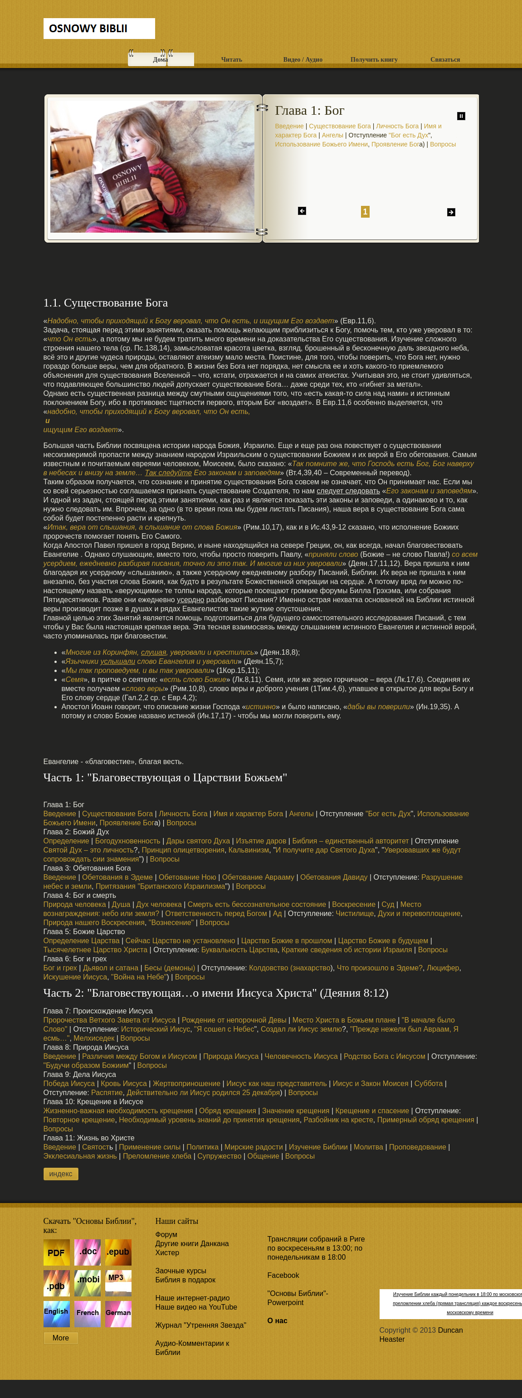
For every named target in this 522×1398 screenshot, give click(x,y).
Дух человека (158, 904)
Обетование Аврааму (258, 877)
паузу (461, 116)
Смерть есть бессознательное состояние (257, 904)
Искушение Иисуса (75, 977)
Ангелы (332, 135)
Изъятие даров (261, 841)
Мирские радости (253, 1147)
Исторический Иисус (155, 1029)
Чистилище (355, 913)
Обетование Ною (187, 877)
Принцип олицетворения (183, 850)
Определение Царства (82, 941)
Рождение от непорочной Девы (234, 1020)
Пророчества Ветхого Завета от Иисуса (110, 1020)
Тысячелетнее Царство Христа (96, 950)
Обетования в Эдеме (117, 877)
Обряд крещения (227, 1111)
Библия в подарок (185, 1280)
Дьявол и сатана (110, 968)
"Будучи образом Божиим (86, 1065)
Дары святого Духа (198, 841)
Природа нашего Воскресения (94, 922)
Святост (95, 1147)
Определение (66, 841)
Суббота (429, 1083)
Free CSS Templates (99, 30)
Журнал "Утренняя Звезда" (201, 1325)
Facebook (283, 1275)
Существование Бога (340, 126)
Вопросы (443, 144)
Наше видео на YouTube (197, 1307)
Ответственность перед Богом (216, 913)
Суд (387, 904)
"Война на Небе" (138, 977)
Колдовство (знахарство (289, 968)
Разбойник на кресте (338, 1120)
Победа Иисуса (69, 1083)
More (61, 1338)
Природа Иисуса (231, 1056)
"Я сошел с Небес (224, 1029)
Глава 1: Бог (310, 109)
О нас (278, 1321)
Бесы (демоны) (169, 968)
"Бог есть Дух (408, 135)
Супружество (219, 1156)
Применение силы (150, 1147)
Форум (167, 1234)
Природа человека (75, 904)
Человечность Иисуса (301, 1056)
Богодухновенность (126, 841)
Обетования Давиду (333, 877)
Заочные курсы (181, 1271)
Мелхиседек (93, 1038)
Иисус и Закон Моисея (371, 1083)
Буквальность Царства (238, 950)
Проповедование (417, 1147)
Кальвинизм (249, 850)
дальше (451, 212)
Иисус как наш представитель (276, 1083)
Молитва (368, 1147)
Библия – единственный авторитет (350, 841)
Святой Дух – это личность (89, 850)
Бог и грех (60, 968)
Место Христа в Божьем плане (344, 1020)
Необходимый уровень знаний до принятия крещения (209, 1120)
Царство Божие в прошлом (286, 941)
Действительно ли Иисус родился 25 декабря (203, 1092)
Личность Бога (397, 126)
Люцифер (443, 968)
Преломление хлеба (157, 1156)
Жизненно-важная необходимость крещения (118, 1111)
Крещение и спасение (373, 1111)
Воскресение (354, 904)
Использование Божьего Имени (321, 144)
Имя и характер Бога (248, 814)
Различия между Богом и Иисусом (139, 1056)
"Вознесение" (171, 922)
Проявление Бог (395, 144)
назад (302, 211)
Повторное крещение (79, 1120)
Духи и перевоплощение (419, 913)
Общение (263, 1156)
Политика (202, 1147)
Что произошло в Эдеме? (380, 968)
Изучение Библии (318, 1147)
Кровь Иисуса (124, 1083)
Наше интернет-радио (193, 1298)
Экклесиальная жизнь (80, 1156)
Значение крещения (296, 1111)
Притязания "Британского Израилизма (160, 886)
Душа (121, 904)
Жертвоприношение (186, 1083)
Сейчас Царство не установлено (180, 941)
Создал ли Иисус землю (301, 1029)
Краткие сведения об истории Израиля (347, 950)
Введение (289, 126)
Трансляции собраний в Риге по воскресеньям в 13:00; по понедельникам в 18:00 (316, 1248)
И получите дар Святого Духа (325, 850)
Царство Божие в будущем (383, 941)
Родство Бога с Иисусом (384, 1056)
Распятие (107, 1092)
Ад (277, 913)
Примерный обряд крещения (425, 1120)
